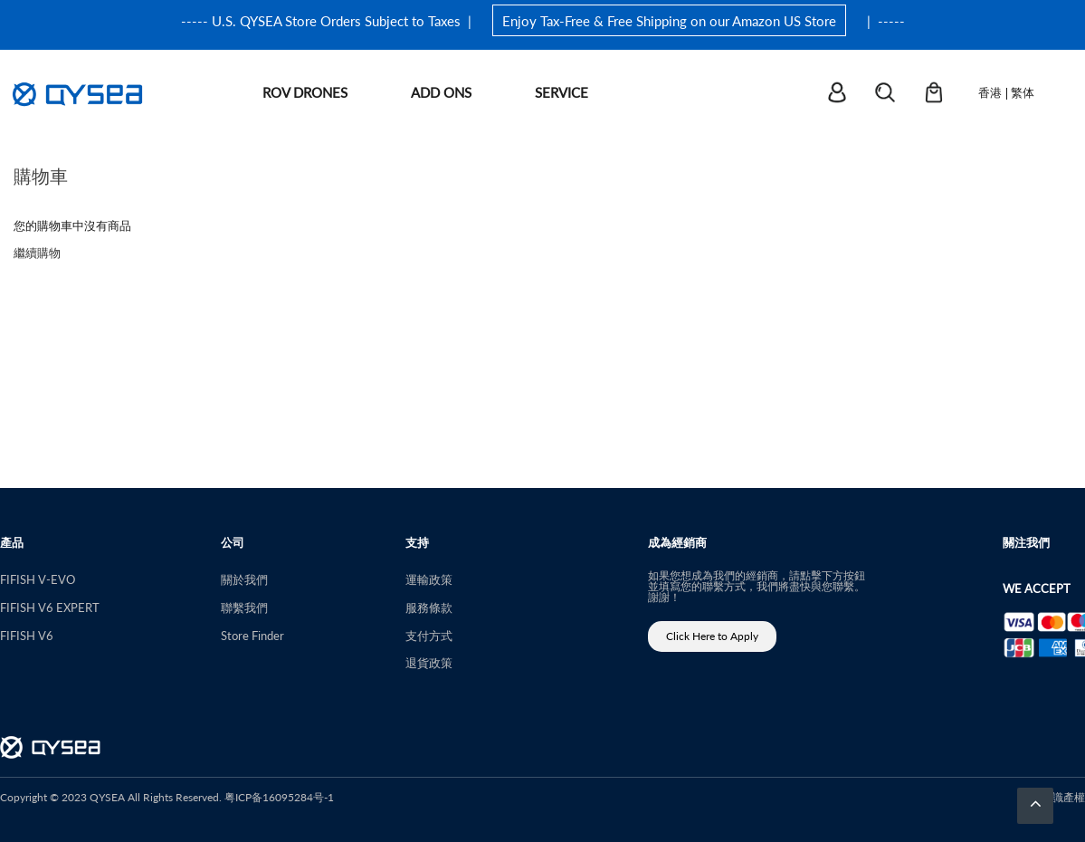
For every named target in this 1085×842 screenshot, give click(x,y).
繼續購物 (37, 252)
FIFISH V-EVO (37, 579)
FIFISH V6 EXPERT (50, 607)
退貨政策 (428, 662)
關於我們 (244, 579)
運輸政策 (428, 579)
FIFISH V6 (26, 635)
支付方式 (428, 635)
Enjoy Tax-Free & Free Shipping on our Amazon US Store (669, 20)
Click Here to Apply (712, 636)
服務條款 (428, 607)
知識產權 (1063, 797)
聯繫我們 (244, 607)
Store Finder (252, 635)
